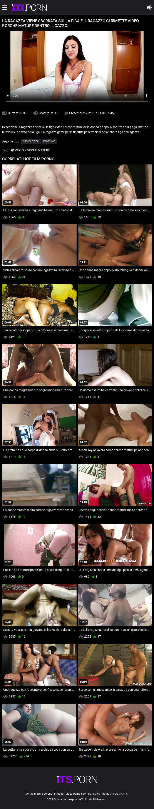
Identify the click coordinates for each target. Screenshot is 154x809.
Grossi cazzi (31, 141)
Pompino (49, 141)
